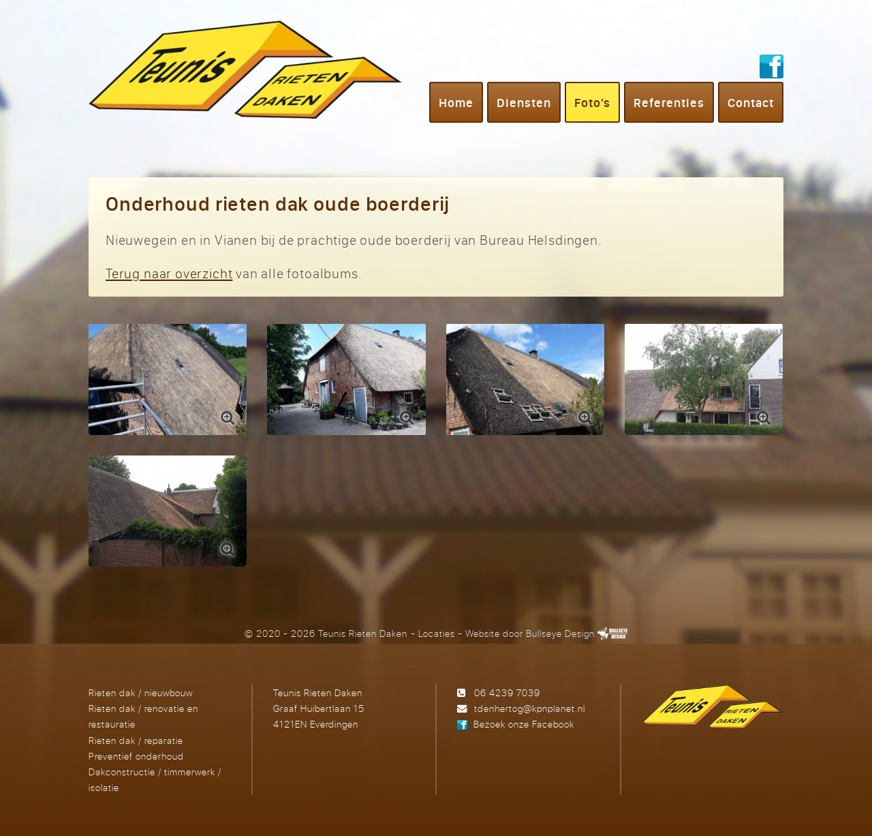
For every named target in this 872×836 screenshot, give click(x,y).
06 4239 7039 (507, 692)
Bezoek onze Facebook (523, 723)
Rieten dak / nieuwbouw (141, 692)
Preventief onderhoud (136, 755)
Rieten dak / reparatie (136, 740)
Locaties (436, 633)
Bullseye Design (560, 633)
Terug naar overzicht (169, 273)
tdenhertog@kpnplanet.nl (529, 708)
